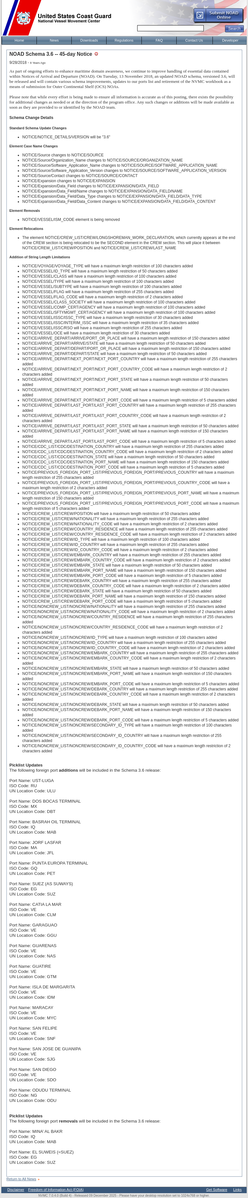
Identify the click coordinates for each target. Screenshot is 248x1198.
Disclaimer (15, 1190)
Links (237, 1190)
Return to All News (21, 1179)
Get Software (216, 1190)
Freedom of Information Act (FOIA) (56, 1190)
